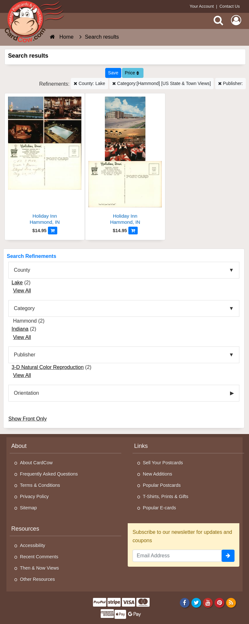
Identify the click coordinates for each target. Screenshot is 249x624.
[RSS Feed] (231, 603)
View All (22, 290)
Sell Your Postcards (163, 462)
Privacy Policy (34, 496)
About (18, 446)
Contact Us (229, 6)
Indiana (20, 329)
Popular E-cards (159, 507)
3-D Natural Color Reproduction (48, 367)
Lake (17, 282)
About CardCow (36, 462)
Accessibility (32, 545)
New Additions (157, 474)
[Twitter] (196, 603)
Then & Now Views (39, 568)
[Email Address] (177, 556)
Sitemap (28, 507)
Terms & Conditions (40, 485)
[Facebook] (184, 603)
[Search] (218, 20)
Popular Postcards (162, 485)
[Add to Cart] (52, 230)
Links (141, 446)
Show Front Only (27, 418)
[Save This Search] (113, 73)
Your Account (202, 6)
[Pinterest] (219, 603)
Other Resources (37, 579)
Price (132, 72)
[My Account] (236, 20)
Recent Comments (39, 556)
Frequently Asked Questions (49, 474)
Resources (25, 528)
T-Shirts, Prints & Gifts (166, 496)
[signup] (228, 556)
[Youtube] (208, 603)
